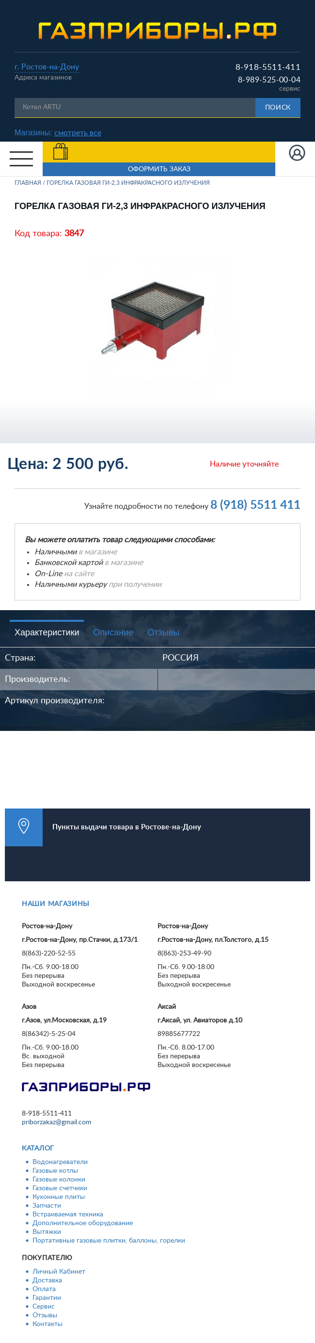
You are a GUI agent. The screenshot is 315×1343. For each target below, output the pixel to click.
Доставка (47, 1280)
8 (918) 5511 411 (255, 505)
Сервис (43, 1306)
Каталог (38, 1148)
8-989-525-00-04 (269, 80)
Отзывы (163, 632)
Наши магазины (56, 904)
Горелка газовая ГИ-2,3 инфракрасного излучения (128, 183)
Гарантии (46, 1297)
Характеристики (47, 632)
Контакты (47, 1324)
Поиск (278, 107)
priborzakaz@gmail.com (57, 1122)
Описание (113, 632)
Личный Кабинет (58, 1271)
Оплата (44, 1289)
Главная (28, 183)
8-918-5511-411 (268, 67)
